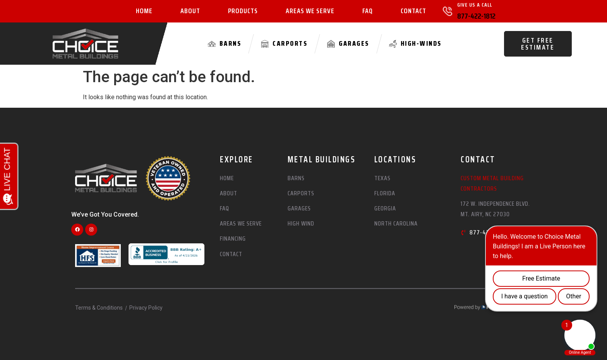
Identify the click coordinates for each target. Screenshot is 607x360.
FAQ (367, 11)
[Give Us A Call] (447, 11)
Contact (413, 11)
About (190, 11)
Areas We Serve (310, 11)
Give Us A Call (474, 4)
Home (144, 11)
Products (243, 11)
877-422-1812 (476, 16)
